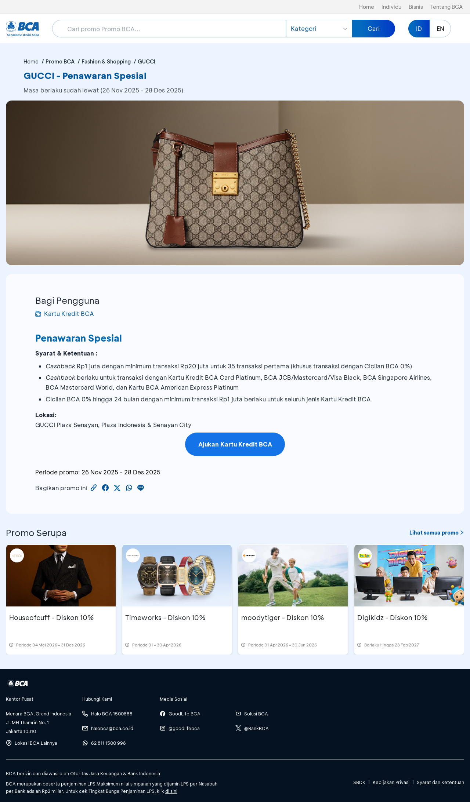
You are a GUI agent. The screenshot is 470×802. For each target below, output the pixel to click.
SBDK (359, 782)
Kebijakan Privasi (391, 782)
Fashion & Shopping (106, 61)
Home (366, 6)
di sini (171, 791)
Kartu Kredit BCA (64, 313)
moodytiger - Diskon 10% (282, 617)
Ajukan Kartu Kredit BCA (235, 444)
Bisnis (416, 6)
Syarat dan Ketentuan (440, 782)
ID (419, 28)
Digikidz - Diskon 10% (392, 617)
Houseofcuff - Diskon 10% (51, 617)
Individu (391, 6)
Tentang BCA (446, 6)
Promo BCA (60, 61)
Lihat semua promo (436, 532)
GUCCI (146, 61)
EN (440, 28)
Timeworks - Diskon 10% (165, 617)
